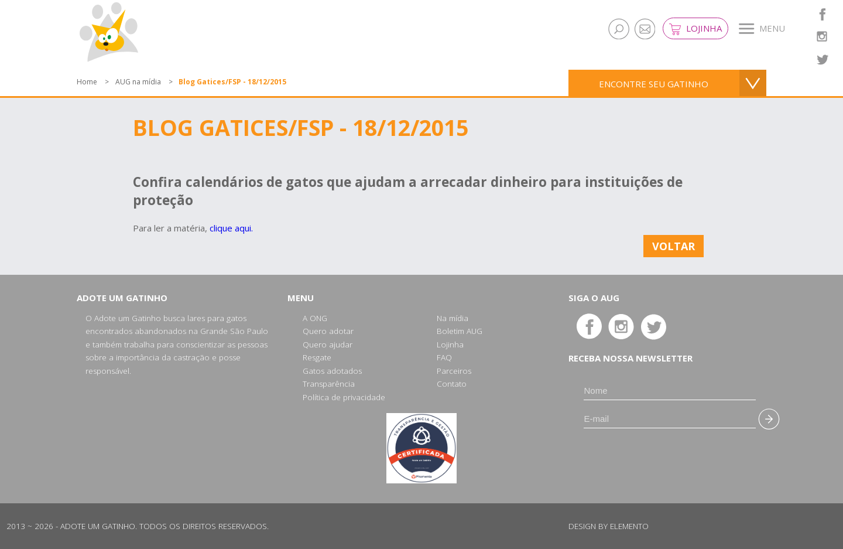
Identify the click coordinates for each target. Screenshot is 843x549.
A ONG (315, 318)
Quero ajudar (327, 344)
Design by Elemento (608, 526)
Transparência (329, 383)
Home (87, 82)
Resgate (317, 357)
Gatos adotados (332, 371)
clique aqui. (231, 228)
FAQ (444, 357)
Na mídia (452, 318)
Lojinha (695, 28)
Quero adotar (328, 331)
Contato (452, 383)
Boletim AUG (459, 331)
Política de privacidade (344, 397)
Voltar (673, 246)
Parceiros (454, 371)
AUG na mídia (138, 82)
